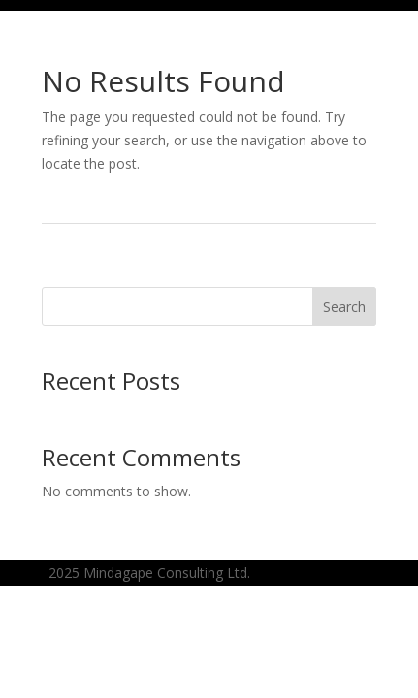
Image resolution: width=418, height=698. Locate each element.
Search (344, 307)
